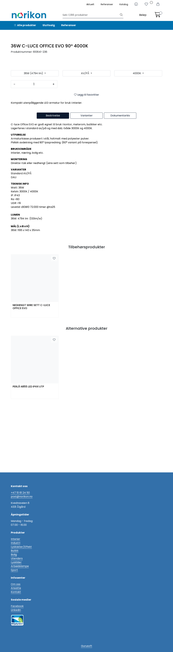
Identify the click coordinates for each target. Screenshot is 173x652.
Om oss (15, 584)
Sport (14, 570)
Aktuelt (90, 4)
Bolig (14, 554)
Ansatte (16, 588)
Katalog (123, 4)
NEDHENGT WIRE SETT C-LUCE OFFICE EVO (31, 376)
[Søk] (91, 15)
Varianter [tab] (87, 185)
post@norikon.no (21, 496)
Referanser (107, 4)
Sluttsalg (49, 25)
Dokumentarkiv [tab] (120, 185)
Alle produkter (25, 25)
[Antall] (34, 154)
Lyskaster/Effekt (21, 547)
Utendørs (17, 558)
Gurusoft (86, 646)
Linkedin (16, 610)
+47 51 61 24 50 (20, 492)
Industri (15, 543)
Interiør (15, 539)
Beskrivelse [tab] (53, 185)
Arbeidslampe (20, 566)
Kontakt (16, 592)
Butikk (14, 551)
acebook (18, 606)
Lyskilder (16, 562)
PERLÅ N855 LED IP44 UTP (28, 456)
